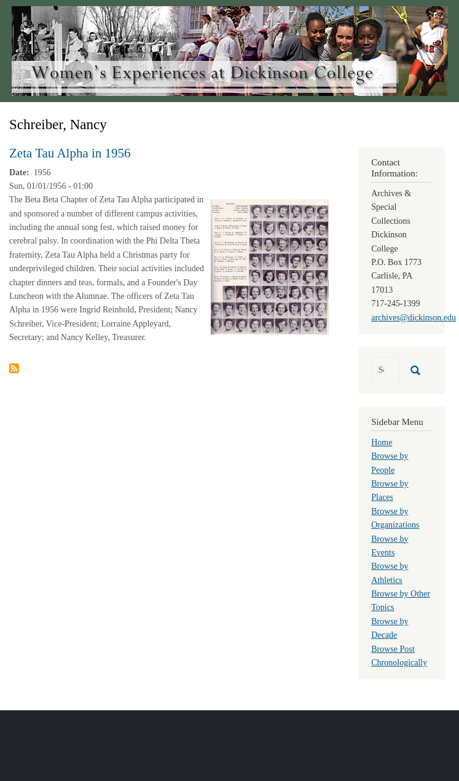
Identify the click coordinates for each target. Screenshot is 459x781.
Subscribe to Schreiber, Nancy (14, 368)
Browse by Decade (389, 628)
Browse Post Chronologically (399, 655)
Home (381, 442)
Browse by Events (389, 545)
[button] (270, 266)
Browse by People (389, 462)
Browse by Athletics (389, 572)
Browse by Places (389, 490)
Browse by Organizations (395, 518)
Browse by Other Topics (400, 600)
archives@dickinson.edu (413, 317)
